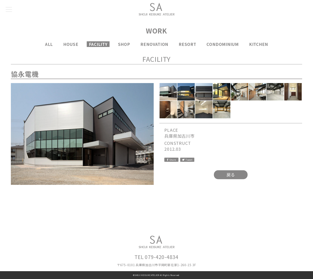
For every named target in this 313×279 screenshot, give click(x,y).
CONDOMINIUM (222, 44)
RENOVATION (154, 44)
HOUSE (70, 44)
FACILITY (98, 44)
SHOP (124, 44)
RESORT (187, 44)
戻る (230, 175)
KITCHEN (258, 44)
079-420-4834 (161, 257)
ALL (49, 44)
